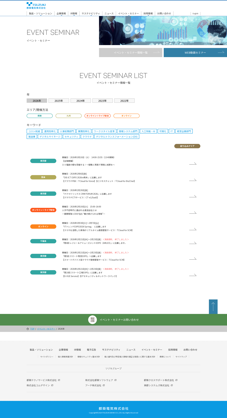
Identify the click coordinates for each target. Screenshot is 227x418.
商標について (165, 356)
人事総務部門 (67, 131)
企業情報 (61, 13)
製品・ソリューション (40, 13)
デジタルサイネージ (50, 136)
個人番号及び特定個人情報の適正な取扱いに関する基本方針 (129, 356)
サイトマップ (181, 356)
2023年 (102, 100)
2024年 (80, 100)
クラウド (87, 136)
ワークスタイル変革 (104, 131)
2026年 (37, 100)
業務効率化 (84, 131)
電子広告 (91, 349)
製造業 (31, 136)
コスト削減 (34, 131)
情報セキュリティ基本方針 (88, 356)
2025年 (59, 100)
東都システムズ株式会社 (156, 385)
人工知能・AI (148, 131)
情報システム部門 (128, 131)
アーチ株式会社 (93, 385)
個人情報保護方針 (65, 356)
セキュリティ (71, 136)
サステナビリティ (91, 13)
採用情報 (148, 13)
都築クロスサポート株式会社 (159, 380)
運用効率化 (50, 131)
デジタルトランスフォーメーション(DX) (117, 136)
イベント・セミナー (128, 13)
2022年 (124, 100)
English (195, 13)
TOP (32, 328)
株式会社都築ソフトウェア (99, 380)
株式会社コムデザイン (38, 385)
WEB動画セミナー (195, 52)
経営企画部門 (184, 131)
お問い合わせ (164, 13)
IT (172, 131)
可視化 (162, 131)
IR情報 (73, 13)
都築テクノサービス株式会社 (42, 380)
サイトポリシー (46, 356)
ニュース (109, 13)
